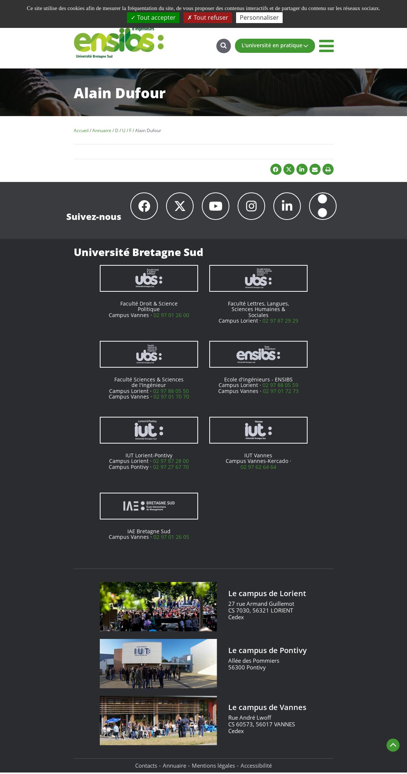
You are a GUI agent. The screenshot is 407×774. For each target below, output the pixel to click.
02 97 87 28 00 (171, 462)
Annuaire (174, 766)
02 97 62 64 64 (258, 468)
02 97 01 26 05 (171, 538)
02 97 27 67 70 (171, 468)
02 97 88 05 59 (280, 386)
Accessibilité (256, 766)
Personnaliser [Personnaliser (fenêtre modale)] (259, 17)
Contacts (146, 766)
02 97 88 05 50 (171, 392)
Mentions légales (213, 766)
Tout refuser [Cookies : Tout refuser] (207, 17)
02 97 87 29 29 (280, 321)
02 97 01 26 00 (171, 316)
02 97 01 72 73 (281, 392)
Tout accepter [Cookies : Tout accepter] (153, 17)
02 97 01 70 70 (171, 397)
